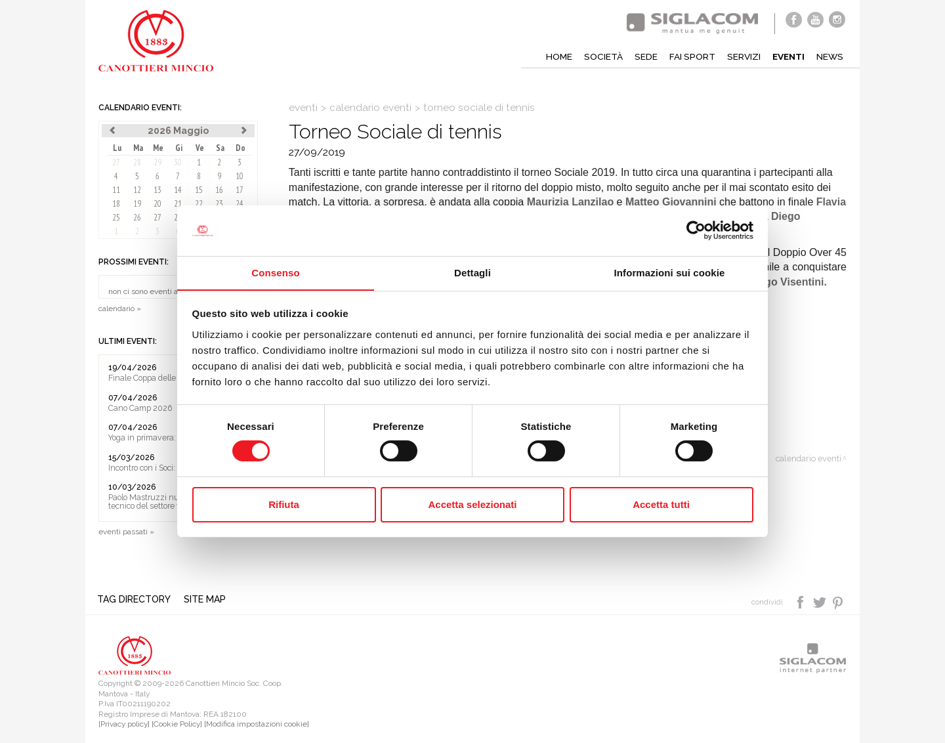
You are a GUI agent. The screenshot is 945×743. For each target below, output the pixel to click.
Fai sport (688, 56)
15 (199, 190)
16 (219, 190)
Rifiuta (283, 504)
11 (116, 190)
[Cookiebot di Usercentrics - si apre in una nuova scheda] (696, 230)
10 (239, 176)
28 (137, 162)
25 (116, 217)
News (829, 56)
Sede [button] (642, 56)
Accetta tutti (661, 504)
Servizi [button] (741, 56)
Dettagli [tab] (472, 272)
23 (219, 203)
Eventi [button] (787, 56)
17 (239, 190)
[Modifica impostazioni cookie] (256, 724)
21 (178, 203)
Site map (206, 599)
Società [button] (599, 56)
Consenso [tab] (275, 272)
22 (199, 203)
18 (116, 203)
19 (137, 203)
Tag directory (135, 599)
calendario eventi (370, 108)
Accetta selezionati (472, 504)
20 (157, 203)
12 (137, 190)
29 (157, 162)
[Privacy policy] (124, 724)
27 (116, 162)
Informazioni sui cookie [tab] (669, 272)
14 (178, 190)
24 (239, 203)
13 (157, 190)
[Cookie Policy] (177, 724)
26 (137, 217)
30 (178, 162)
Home (554, 56)
